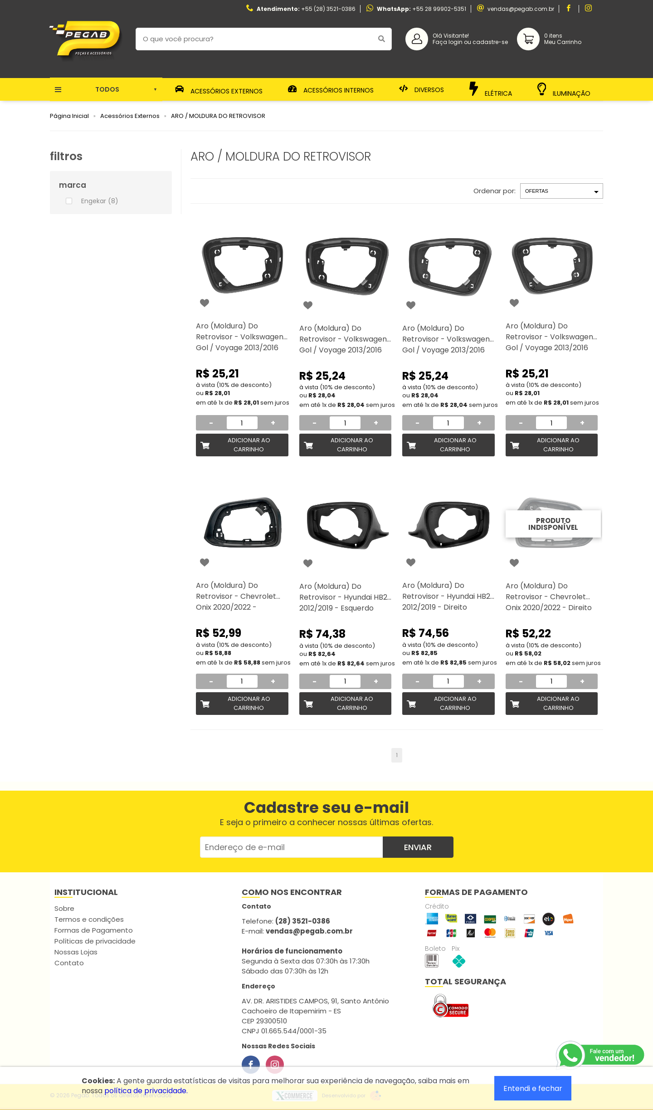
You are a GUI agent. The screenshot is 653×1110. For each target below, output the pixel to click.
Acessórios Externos (219, 89)
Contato (69, 963)
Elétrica (490, 89)
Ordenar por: (494, 191)
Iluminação (564, 90)
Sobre (64, 908)
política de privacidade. (146, 1091)
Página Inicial (69, 116)
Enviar (418, 847)
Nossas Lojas (75, 952)
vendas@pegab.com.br (520, 9)
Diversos (421, 89)
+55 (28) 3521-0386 (328, 9)
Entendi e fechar (532, 1088)
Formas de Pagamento (93, 930)
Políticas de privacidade (95, 941)
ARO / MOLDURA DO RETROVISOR (218, 116)
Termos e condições (89, 919)
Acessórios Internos (331, 89)
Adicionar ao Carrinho (249, 445)
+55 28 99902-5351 (439, 9)
